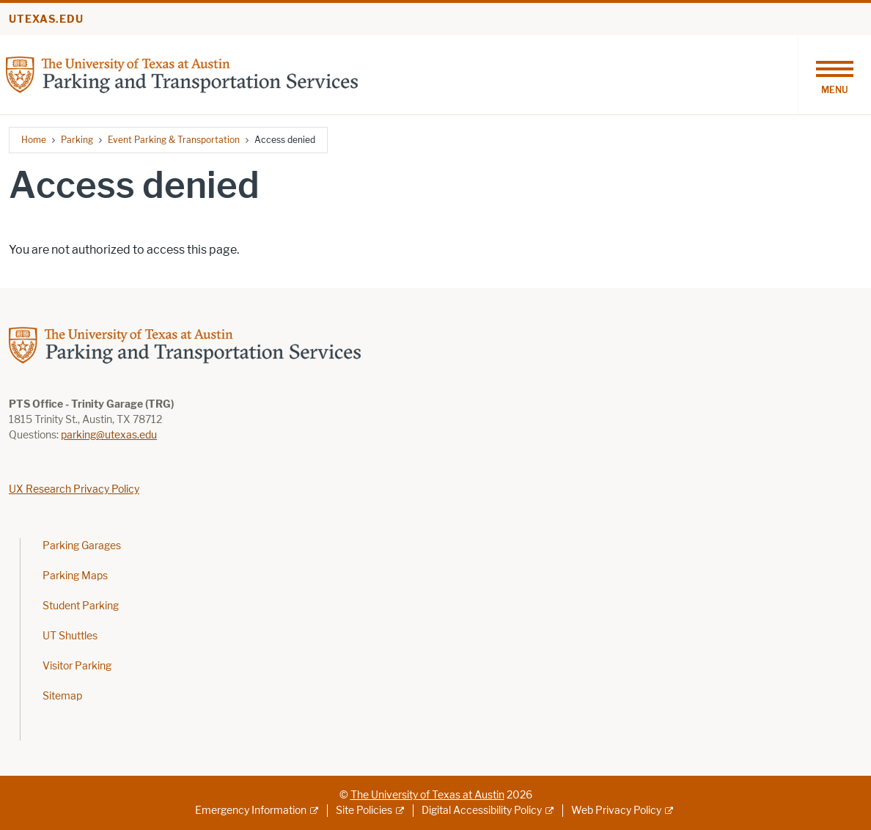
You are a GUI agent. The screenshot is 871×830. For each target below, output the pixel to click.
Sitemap (62, 696)
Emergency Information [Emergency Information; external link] (250, 810)
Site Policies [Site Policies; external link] (364, 810)
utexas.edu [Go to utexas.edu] (46, 19)
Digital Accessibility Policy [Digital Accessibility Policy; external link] (482, 810)
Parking (77, 139)
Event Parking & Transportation (174, 139)
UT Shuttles (70, 636)
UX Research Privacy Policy (74, 489)
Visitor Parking (77, 666)
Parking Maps (75, 576)
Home (33, 139)
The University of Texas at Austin (427, 795)
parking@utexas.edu (109, 435)
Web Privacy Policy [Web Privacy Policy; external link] (616, 810)
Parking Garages (82, 546)
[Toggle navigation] (834, 74)
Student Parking (81, 606)
